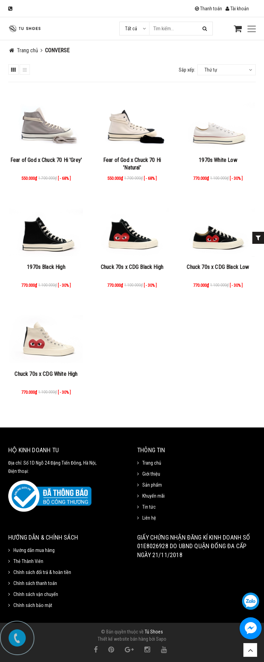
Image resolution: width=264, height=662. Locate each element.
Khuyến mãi (153, 496)
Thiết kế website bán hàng (123, 639)
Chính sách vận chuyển (35, 594)
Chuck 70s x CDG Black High (132, 267)
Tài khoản (237, 8)
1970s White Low (218, 160)
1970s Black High (46, 267)
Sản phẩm (152, 485)
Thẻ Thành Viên (28, 561)
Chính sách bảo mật (32, 605)
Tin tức (149, 507)
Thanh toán (208, 8)
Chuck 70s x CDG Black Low (218, 267)
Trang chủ (151, 463)
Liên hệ (149, 518)
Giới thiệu (151, 474)
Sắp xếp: (187, 70)
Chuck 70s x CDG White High (45, 374)
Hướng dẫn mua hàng (34, 550)
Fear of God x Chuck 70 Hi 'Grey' (46, 160)
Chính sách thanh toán (35, 583)
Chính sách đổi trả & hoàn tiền (42, 572)
